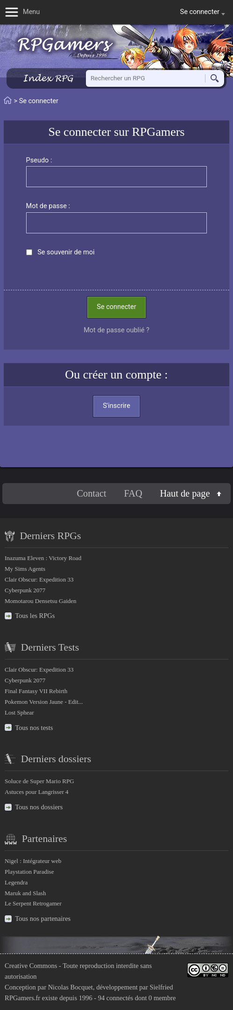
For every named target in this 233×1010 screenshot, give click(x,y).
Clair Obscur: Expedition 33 (39, 579)
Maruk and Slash (25, 893)
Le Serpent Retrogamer (33, 903)
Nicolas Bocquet (70, 987)
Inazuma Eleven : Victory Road (43, 557)
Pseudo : (39, 160)
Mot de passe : (48, 206)
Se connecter (116, 307)
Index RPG (48, 78)
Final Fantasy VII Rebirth (36, 690)
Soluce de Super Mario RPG (39, 781)
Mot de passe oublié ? (116, 330)
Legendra (16, 882)
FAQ (133, 493)
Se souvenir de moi (65, 252)
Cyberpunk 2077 (25, 590)
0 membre (162, 998)
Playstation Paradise (29, 871)
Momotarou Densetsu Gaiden (41, 600)
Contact (91, 493)
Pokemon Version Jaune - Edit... (44, 701)
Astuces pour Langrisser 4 (37, 791)
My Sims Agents (25, 568)
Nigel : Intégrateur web (33, 860)
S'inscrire (116, 406)
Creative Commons (31, 965)
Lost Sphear (19, 712)
